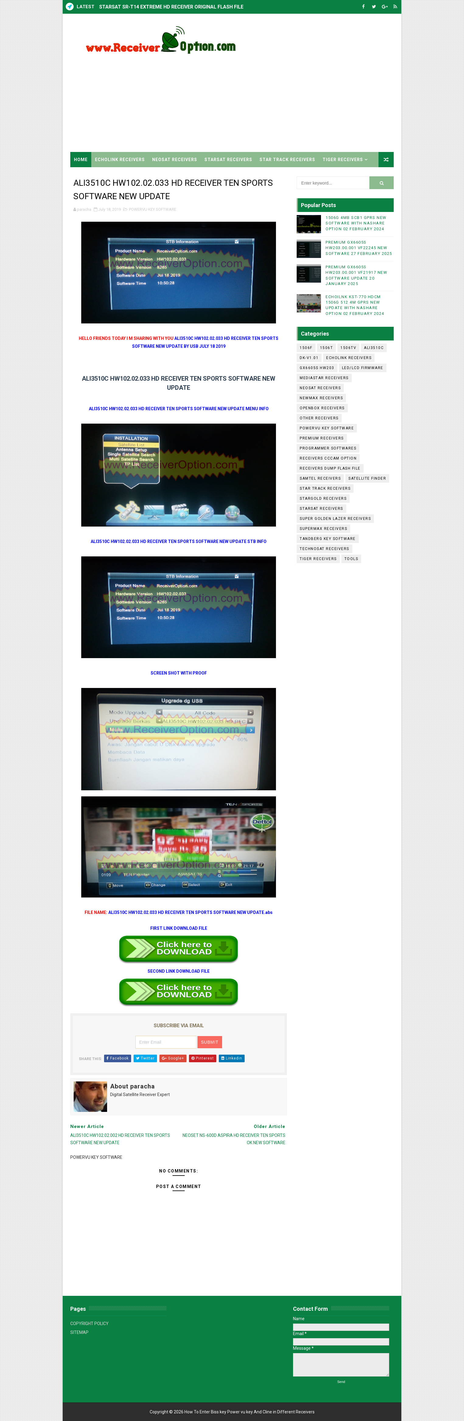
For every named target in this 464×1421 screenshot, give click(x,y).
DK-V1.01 (309, 358)
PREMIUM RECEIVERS (322, 438)
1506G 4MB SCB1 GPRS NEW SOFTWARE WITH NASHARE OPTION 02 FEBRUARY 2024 (356, 223)
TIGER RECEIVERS (343, 159)
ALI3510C (374, 348)
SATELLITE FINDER (367, 478)
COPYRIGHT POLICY (89, 1323)
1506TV (348, 348)
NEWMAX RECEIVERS (321, 398)
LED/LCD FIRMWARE (362, 368)
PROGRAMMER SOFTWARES (328, 448)
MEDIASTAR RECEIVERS (324, 378)
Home (81, 159)
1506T (326, 348)
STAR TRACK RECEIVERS (287, 159)
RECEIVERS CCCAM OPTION (328, 458)
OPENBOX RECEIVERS (322, 408)
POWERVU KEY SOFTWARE (152, 209)
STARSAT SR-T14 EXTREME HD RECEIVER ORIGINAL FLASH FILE (171, 7)
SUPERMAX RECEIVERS (323, 529)
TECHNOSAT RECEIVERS (324, 549)
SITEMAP (79, 1332)
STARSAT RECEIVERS (228, 159)
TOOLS (351, 559)
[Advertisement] (283, 100)
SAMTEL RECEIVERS (320, 478)
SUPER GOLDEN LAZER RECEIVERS (335, 519)
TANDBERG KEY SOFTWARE (328, 539)
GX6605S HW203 (317, 368)
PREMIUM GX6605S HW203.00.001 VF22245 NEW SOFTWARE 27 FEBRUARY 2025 (359, 248)
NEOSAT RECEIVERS (174, 159)
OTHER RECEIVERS (319, 418)
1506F (306, 348)
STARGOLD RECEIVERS (323, 498)
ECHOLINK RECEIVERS (120, 159)
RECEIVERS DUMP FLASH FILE (330, 468)
